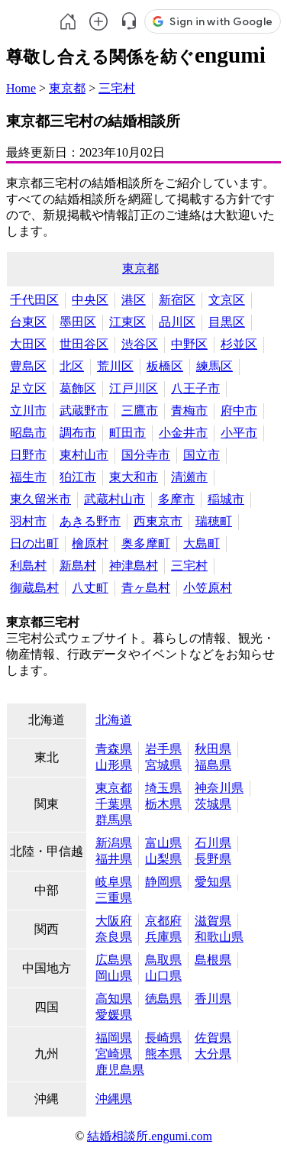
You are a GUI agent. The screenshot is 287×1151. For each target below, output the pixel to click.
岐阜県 (113, 881)
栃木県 (163, 803)
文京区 (226, 299)
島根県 (213, 959)
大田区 (28, 344)
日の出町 (34, 543)
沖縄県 (113, 1098)
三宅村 (116, 88)
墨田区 (78, 321)
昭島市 (28, 432)
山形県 (113, 764)
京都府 (163, 920)
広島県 (113, 959)
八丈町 (90, 587)
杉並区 (239, 344)
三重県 (113, 897)
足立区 (28, 388)
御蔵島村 (34, 587)
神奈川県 (219, 787)
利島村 (28, 565)
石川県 (213, 842)
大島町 (201, 543)
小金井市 (183, 432)
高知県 (113, 998)
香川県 (213, 998)
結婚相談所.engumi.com (149, 1136)
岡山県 (113, 975)
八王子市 (195, 388)
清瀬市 (189, 476)
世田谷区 (84, 344)
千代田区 (34, 299)
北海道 (113, 719)
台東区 (28, 321)
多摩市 (176, 499)
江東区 (127, 321)
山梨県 (163, 858)
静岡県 (163, 881)
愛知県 (213, 881)
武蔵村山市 (114, 499)
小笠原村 (207, 587)
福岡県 (113, 1037)
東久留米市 (40, 499)
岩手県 (163, 748)
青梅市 (189, 410)
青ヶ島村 (145, 587)
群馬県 (113, 819)
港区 (133, 299)
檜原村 (90, 543)
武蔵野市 (84, 410)
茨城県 (213, 803)
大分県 (213, 1053)
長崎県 (163, 1037)
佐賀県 (213, 1037)
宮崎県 (113, 1053)
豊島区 (28, 366)
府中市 (239, 410)
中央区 (90, 299)
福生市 (28, 476)
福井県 (113, 858)
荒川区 (115, 366)
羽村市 (28, 521)
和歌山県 (219, 936)
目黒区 (226, 321)
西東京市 (158, 521)
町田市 (127, 432)
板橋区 (165, 366)
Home (21, 88)
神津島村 (133, 565)
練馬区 (214, 366)
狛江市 (78, 476)
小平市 (239, 432)
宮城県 (163, 764)
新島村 (78, 565)
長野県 (213, 858)
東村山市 (84, 454)
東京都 (67, 88)
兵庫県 (163, 936)
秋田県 (213, 748)
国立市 (201, 454)
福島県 (213, 764)
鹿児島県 (119, 1069)
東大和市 (133, 476)
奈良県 (113, 936)
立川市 (28, 410)
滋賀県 (213, 920)
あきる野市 (90, 521)
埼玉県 (163, 787)
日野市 (28, 454)
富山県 (163, 842)
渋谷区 (139, 344)
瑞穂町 (213, 521)
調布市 (78, 432)
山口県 (163, 975)
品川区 (177, 321)
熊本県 (163, 1053)
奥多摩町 (145, 543)
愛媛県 (113, 1014)
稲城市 (226, 499)
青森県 (113, 748)
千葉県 (113, 803)
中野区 (189, 344)
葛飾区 (78, 388)
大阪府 (113, 920)
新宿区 (177, 299)
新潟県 (113, 842)
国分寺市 (145, 454)
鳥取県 (163, 959)
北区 (72, 366)
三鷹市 (139, 410)
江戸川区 (133, 388)
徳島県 (163, 998)
